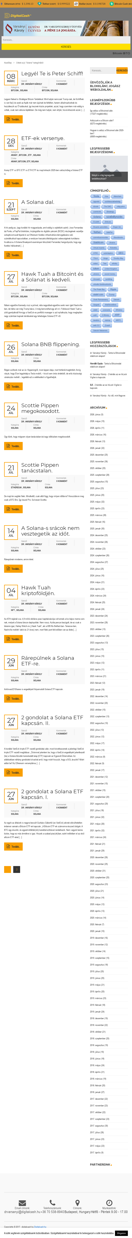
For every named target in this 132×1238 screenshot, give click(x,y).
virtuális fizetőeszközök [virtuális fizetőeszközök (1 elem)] (102, 284)
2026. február (95, 441)
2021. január (95, 850)
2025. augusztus (97, 481)
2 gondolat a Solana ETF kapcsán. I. (52, 794)
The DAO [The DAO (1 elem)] (107, 206)
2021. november (97, 783)
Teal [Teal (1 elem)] (104, 263)
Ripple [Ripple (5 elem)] (113, 289)
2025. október (96, 468)
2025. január (95, 528)
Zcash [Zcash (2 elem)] (107, 325)
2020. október (96, 870)
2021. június (95, 817)
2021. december (97, 776)
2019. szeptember (97, 958)
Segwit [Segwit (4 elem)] (96, 304)
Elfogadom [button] (121, 1233)
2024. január (95, 609)
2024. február (95, 602)
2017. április (95, 1152)
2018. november (97, 1025)
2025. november (97, 461)
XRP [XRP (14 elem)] (117, 315)
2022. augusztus (97, 723)
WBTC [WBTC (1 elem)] (118, 320)
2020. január (95, 931)
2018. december (97, 1018)
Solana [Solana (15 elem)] (97, 216)
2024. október (96, 548)
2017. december (97, 1098)
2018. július (95, 1051)
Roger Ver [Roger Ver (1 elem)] (117, 227)
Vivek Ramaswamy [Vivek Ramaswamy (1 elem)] (100, 300)
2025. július (95, 488)
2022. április (95, 750)
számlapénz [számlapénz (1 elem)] (108, 253)
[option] (109, 169)
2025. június (95, 495)
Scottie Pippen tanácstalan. (40, 468)
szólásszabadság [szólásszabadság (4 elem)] (112, 201)
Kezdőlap (8, 62)
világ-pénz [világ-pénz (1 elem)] (121, 206)
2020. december (97, 857)
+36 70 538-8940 (52, 1212)
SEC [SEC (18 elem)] (121, 253)
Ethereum (16, 487)
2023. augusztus (97, 642)
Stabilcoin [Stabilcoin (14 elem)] (98, 242)
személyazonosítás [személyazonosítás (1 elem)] (100, 237)
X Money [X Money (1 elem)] (105, 315)
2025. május (95, 501)
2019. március (96, 998)
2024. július (95, 568)
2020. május (95, 904)
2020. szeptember (97, 877)
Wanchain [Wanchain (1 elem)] (117, 196)
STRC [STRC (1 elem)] (95, 253)
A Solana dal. (37, 202)
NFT (13, 610)
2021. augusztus (97, 803)
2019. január (95, 1011)
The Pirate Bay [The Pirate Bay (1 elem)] (99, 289)
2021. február (95, 843)
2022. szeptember (97, 716)
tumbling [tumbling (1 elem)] (109, 279)
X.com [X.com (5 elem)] (96, 222)
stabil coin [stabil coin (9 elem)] (98, 294)
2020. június (95, 897)
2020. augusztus (97, 884)
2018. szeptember (97, 1038)
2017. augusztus (97, 1125)
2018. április (95, 1072)
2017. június (95, 1139)
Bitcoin (15, 90)
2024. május (95, 582)
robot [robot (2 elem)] (95, 263)
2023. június (95, 656)
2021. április (95, 830)
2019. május (95, 984)
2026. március (96, 434)
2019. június (95, 978)
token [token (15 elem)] (96, 268)
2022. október (96, 709)
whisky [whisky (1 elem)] (114, 263)
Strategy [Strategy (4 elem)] (110, 211)
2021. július (95, 810)
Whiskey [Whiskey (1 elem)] (119, 310)
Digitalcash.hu (40, 1226)
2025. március (96, 515)
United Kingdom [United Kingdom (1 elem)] (111, 269)
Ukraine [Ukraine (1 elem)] (112, 243)
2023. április (95, 669)
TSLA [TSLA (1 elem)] (95, 258)
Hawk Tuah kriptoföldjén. (38, 590)
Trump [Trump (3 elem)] (111, 295)
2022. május (95, 743)
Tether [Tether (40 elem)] (97, 232)
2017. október (96, 1112)
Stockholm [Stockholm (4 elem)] (118, 237)
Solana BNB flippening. (50, 344)
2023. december (97, 615)
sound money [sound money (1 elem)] (110, 274)
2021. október (96, 790)
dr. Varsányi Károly (98, 352)
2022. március (96, 756)
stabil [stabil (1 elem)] (95, 310)
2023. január (95, 689)
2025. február (95, 521)
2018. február (95, 1085)
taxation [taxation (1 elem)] (96, 320)
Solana (24, 90)
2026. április (95, 427)
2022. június (95, 736)
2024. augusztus (97, 562)
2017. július (95, 1132)
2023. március (96, 676)
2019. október (96, 951)
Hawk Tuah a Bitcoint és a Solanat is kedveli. (52, 277)
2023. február (95, 682)
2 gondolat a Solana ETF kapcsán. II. (52, 720)
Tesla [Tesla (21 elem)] (96, 196)
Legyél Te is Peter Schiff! (52, 73)
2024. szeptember (97, 555)
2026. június (95, 414)
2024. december (97, 535)
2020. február (95, 924)
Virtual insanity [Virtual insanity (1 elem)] (98, 248)
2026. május (95, 421)
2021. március (96, 837)
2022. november (97, 703)
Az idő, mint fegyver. (117, 395)
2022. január (95, 770)
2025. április (95, 508)
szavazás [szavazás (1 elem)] (106, 310)
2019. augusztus (97, 964)
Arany (14, 155)
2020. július (95, 890)
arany (14, 161)
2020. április (95, 911)
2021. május (95, 823)
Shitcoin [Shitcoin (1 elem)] (108, 222)
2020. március (96, 917)
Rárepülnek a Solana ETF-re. (47, 661)
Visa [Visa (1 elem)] (106, 196)
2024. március (96, 595)
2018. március (96, 1078)
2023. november (97, 622)
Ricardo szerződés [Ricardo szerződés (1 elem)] (100, 227)
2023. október (96, 629)
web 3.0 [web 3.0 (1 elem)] (96, 325)
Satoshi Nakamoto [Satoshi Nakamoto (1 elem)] (100, 331)
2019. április (95, 991)
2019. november (97, 944)
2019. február (95, 1005)
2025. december (97, 454)
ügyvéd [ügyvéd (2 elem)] (96, 201)
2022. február (95, 763)
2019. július (95, 971)
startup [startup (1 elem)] (107, 320)
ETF (30, 155)
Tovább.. (13, 119)
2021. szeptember (97, 797)
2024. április (95, 589)
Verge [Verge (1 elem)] (105, 258)
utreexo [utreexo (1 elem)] (96, 274)
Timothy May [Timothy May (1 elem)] (118, 258)
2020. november (97, 864)
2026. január (95, 448)
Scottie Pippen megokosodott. (40, 408)
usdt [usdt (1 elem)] (95, 315)
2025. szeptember (97, 474)
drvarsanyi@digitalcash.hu (22, 1212)
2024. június (95, 575)
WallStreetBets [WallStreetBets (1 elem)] (110, 305)
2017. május (95, 1145)
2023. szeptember (97, 635)
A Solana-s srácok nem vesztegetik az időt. (50, 531)
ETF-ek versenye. (43, 138)
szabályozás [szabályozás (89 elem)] (114, 216)
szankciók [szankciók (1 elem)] (97, 212)
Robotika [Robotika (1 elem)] (113, 248)
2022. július (95, 729)
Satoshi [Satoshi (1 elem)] (116, 300)
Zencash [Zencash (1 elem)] (96, 279)
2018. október (96, 1031)
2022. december (97, 696)
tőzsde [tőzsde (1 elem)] (95, 206)
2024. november (97, 542)
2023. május (95, 662)
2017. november (97, 1105)
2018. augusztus (97, 1045)
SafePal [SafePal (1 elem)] (109, 232)
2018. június (95, 1058)
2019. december (97, 937)
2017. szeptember (97, 1119)
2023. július (95, 649)
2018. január (95, 1092)
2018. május (95, 1065)
